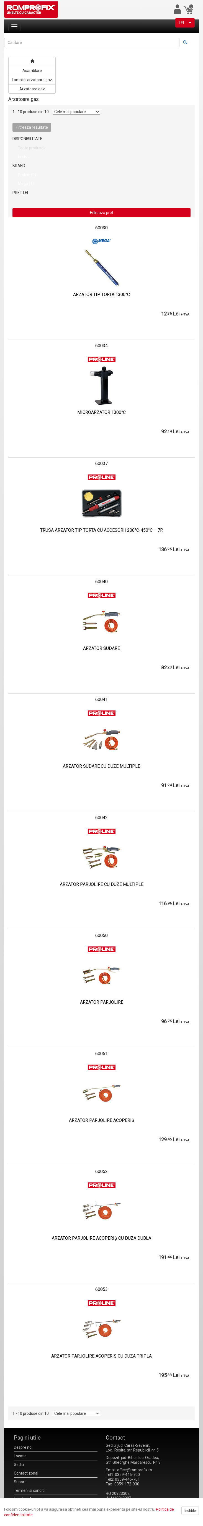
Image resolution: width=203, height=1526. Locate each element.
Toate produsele (32, 148)
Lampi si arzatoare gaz (32, 80)
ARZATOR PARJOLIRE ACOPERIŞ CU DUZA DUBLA (101, 1238)
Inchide (190, 1511)
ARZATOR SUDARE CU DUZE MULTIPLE (101, 766)
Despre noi (23, 1447)
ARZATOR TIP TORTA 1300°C (101, 294)
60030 (101, 227)
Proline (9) (27, 175)
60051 (101, 1053)
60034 (101, 345)
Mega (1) (26, 183)
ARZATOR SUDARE (101, 648)
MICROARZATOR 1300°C (101, 412)
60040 (101, 581)
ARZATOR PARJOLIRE (101, 1002)
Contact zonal (26, 1473)
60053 (101, 1289)
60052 (101, 1171)
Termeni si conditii (29, 1490)
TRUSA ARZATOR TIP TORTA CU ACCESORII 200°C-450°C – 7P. (101, 530)
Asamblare (32, 70)
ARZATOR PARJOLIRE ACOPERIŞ (101, 1120)
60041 (101, 699)
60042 (101, 817)
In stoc (23, 156)
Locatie (20, 1456)
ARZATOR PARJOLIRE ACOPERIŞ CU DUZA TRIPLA (101, 1356)
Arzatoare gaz (32, 89)
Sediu (19, 1464)
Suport (20, 1482)
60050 (101, 935)
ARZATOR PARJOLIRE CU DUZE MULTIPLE (101, 884)
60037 (101, 463)
